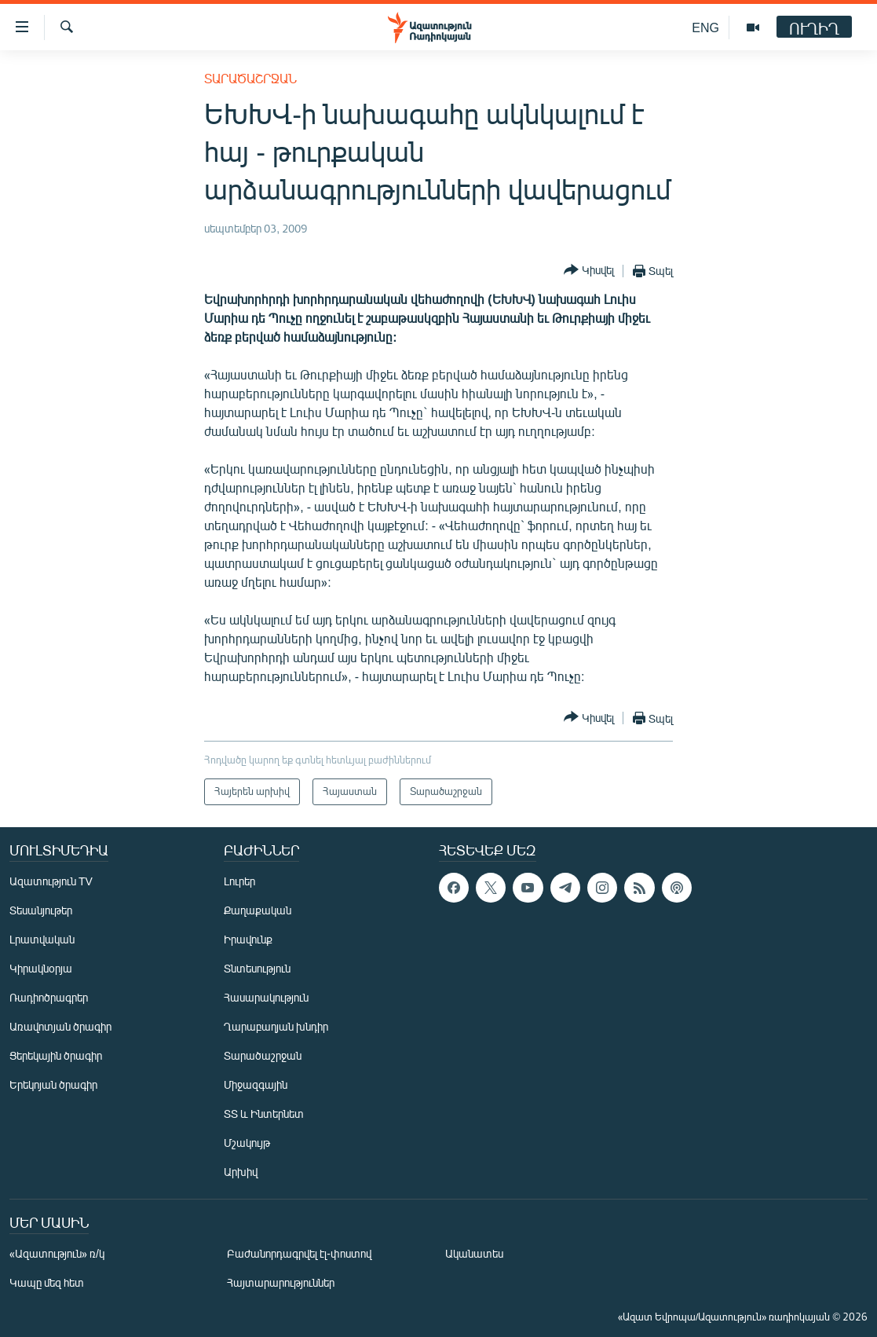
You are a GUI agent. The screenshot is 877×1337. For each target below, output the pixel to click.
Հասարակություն (266, 997)
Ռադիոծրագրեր (48, 997)
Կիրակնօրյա (40, 968)
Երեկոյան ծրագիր (53, 1084)
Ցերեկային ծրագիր (55, 1055)
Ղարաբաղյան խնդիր (276, 1026)
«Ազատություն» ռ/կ (56, 1253)
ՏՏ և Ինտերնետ (264, 1113)
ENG (705, 27)
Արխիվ (241, 1171)
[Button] (589, 270)
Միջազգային (255, 1084)
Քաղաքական (257, 910)
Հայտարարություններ (280, 1282)
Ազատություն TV (51, 881)
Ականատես (474, 1253)
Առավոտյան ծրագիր (60, 1026)
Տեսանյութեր (40, 910)
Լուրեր (239, 881)
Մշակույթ (247, 1142)
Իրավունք (248, 939)
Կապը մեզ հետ (46, 1282)
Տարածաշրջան (250, 78)
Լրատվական (42, 939)
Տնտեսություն (257, 968)
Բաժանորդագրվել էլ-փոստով (299, 1253)
